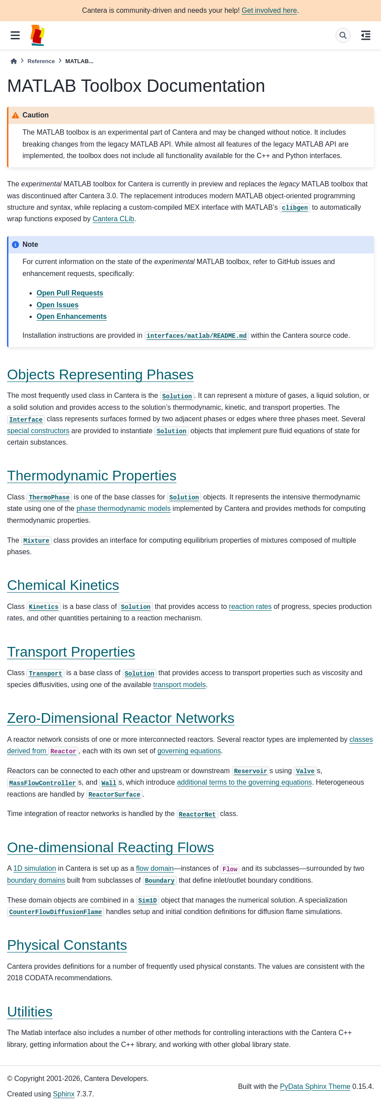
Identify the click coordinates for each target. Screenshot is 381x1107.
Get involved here (269, 10)
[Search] (343, 35)
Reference (41, 61)
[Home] (14, 61)
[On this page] (366, 35)
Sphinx (64, 1094)
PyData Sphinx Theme (315, 1086)
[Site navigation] (15, 35)
